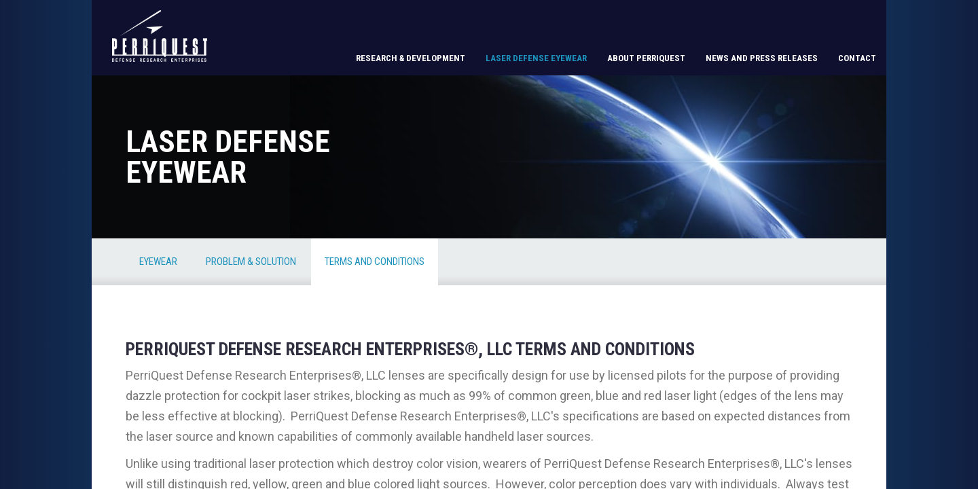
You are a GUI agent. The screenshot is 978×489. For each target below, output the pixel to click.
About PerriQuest (646, 58)
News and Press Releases (762, 58)
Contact (857, 58)
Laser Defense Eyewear (536, 58)
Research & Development (410, 58)
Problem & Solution (251, 261)
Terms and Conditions (374, 261)
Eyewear (158, 261)
